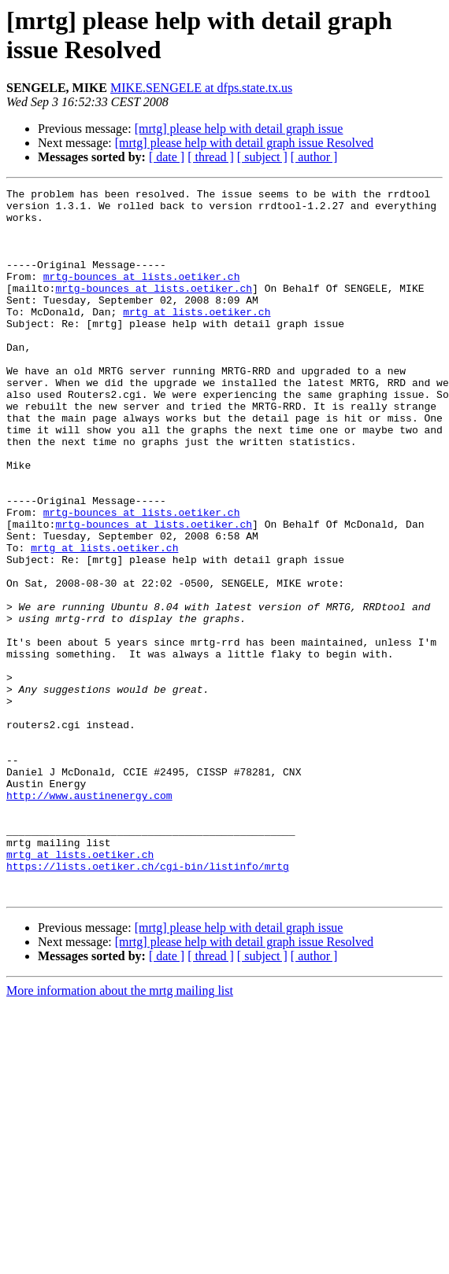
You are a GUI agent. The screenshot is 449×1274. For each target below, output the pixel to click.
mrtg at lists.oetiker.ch (196, 337)
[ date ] (166, 157)
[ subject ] (262, 157)
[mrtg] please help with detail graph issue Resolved (244, 142)
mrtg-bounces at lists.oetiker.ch (141, 295)
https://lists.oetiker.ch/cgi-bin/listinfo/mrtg (147, 1003)
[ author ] (314, 157)
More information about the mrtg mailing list (119, 1132)
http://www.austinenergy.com (89, 918)
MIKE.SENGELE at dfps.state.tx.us (201, 87)
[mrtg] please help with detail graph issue (239, 128)
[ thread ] (210, 157)
